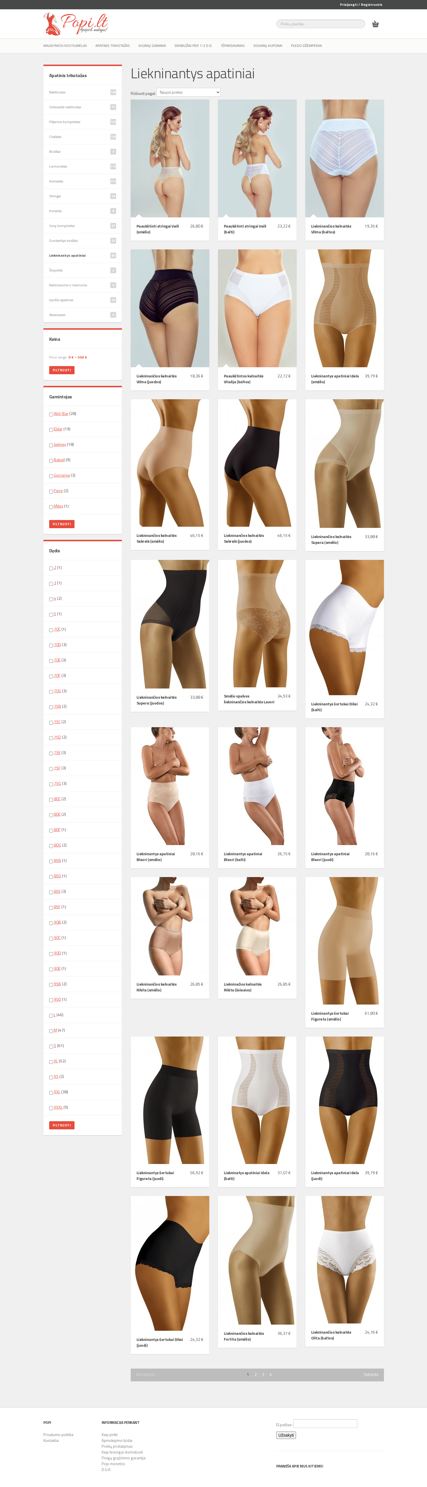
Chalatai (82, 137)
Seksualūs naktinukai (82, 107)
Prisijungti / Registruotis (361, 4)
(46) (56, 1015)
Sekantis (371, 1374)
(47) (57, 1030)
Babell (59, 460)
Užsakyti (286, 1435)
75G (57, 783)
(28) (62, 413)
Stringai (82, 196)
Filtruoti (62, 370)
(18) (61, 444)
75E (57, 752)
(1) (59, 506)
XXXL (58, 1107)
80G (57, 845)
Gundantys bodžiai (82, 241)
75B (57, 706)
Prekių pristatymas (117, 1446)
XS (56, 1076)
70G (57, 691)
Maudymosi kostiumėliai (65, 45)
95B (57, 984)
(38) (58, 1092)
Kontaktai (51, 1440)
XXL (57, 1092)
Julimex (60, 444)
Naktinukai (82, 92)
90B (57, 922)
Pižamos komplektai (82, 122)
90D (57, 953)
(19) (59, 429)
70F (57, 675)
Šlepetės (82, 270)
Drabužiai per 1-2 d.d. (193, 45)
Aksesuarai (82, 315)
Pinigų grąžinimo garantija (124, 1458)
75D (57, 737)
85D (57, 876)
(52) (57, 1061)
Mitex (58, 506)
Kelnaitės (82, 181)
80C (57, 799)
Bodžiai (82, 152)
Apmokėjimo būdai (117, 1440)
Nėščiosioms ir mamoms (82, 285)
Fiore (58, 490)
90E (57, 968)
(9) (59, 460)
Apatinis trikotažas (112, 45)
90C (57, 937)
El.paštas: (316, 1423)
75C (57, 721)
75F (57, 768)
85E (57, 891)
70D (57, 644)
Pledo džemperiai (306, 45)
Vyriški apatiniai (82, 300)
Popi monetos (113, 1464)
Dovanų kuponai (268, 45)
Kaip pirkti (110, 1435)
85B (57, 860)
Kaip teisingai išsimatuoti (122, 1452)
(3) (62, 475)
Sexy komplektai (82, 226)
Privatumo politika (58, 1435)
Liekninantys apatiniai (82, 255)
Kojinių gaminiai (152, 45)
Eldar (58, 429)
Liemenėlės (82, 166)
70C (57, 629)
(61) (56, 1045)
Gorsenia (62, 475)
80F (57, 829)
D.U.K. (106, 1469)
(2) (58, 491)
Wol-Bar (61, 413)
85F (57, 907)
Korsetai (82, 211)
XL (56, 1061)
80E (57, 814)
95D (57, 999)
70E (57, 660)
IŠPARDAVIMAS (233, 45)
